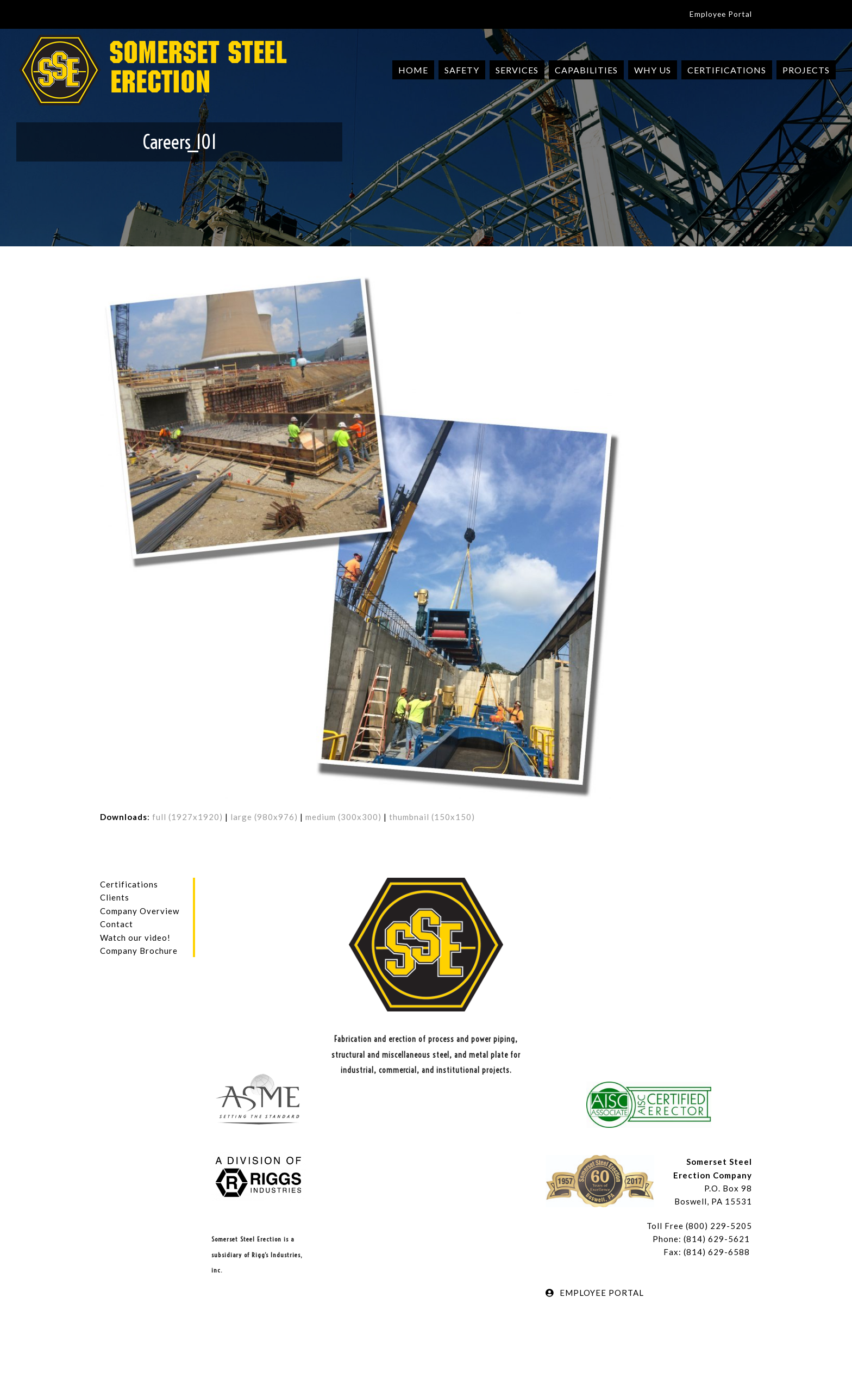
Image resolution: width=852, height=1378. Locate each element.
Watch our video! (135, 937)
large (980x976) (264, 817)
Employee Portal (721, 13)
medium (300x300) (343, 817)
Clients (114, 897)
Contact (116, 924)
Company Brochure (139, 950)
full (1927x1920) (187, 817)
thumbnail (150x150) (432, 817)
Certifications (129, 884)
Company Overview (139, 911)
